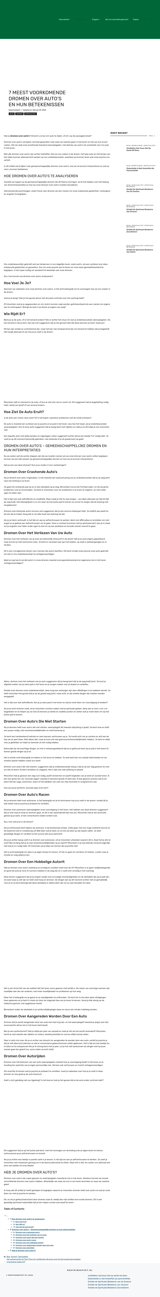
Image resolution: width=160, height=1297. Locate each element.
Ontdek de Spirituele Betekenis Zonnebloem (108, 1287)
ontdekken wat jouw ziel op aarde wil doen (138, 149)
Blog (145, 19)
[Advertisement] (80, 56)
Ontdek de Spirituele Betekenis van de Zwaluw (109, 1281)
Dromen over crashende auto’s (28, 1232)
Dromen (19, 114)
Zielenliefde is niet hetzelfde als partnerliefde (109, 1278)
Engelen (96, 19)
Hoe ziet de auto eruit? (25, 1227)
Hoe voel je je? (21, 1222)
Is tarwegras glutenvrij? (16, 1262)
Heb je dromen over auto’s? (24, 1251)
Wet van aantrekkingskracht (116, 19)
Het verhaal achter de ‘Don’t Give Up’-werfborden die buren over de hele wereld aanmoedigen (44, 1259)
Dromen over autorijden (25, 1248)
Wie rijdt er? (20, 1224)
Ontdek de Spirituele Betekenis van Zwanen (108, 1284)
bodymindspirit (14, 110)
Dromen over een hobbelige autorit (29, 1243)
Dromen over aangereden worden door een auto (35, 1245)
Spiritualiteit (81, 19)
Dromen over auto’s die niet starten (30, 1237)
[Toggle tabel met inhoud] (5, 1216)
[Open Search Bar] (150, 19)
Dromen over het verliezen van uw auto (31, 1235)
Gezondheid (65, 19)
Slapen (136, 19)
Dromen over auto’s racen (26, 1240)
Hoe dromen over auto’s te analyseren (28, 1219)
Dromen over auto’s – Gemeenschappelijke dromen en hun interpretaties (43, 1230)
